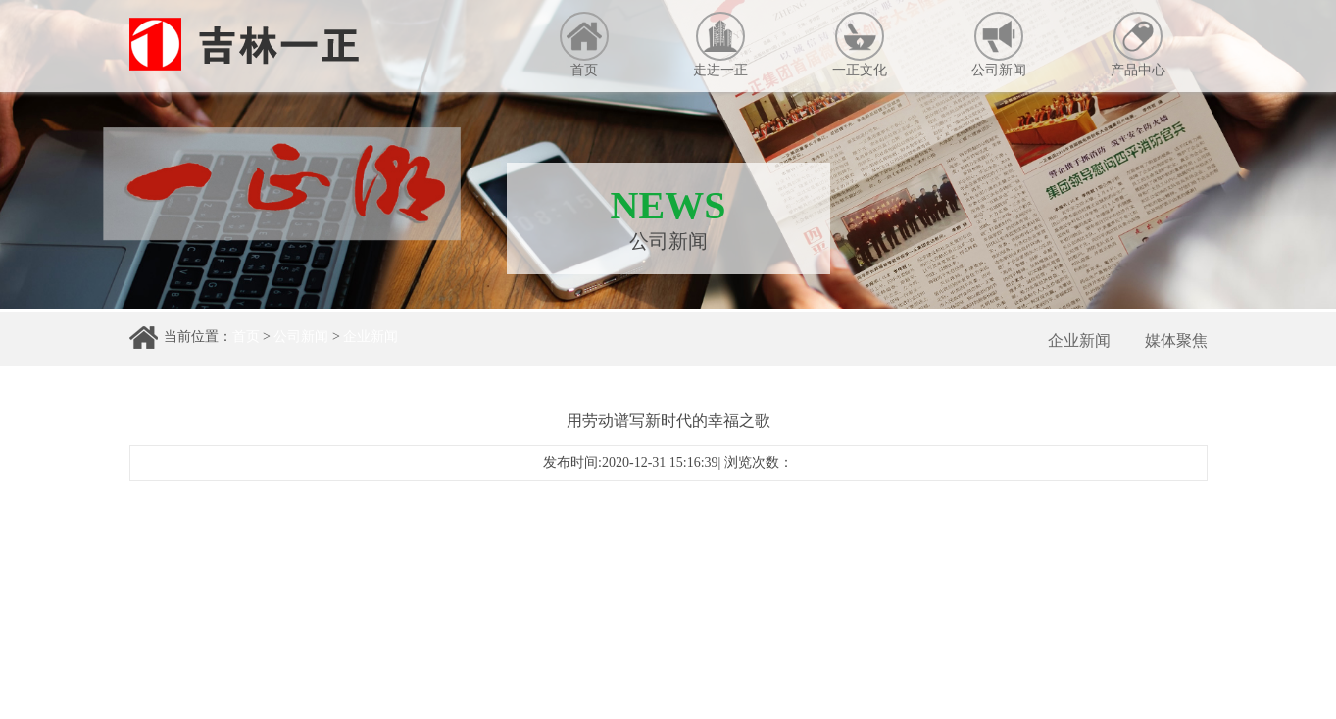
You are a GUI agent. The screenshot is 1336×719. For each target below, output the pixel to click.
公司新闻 (998, 44)
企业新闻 (370, 336)
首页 (584, 44)
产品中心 (1138, 44)
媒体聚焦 (1176, 340)
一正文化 (859, 44)
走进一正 (720, 44)
